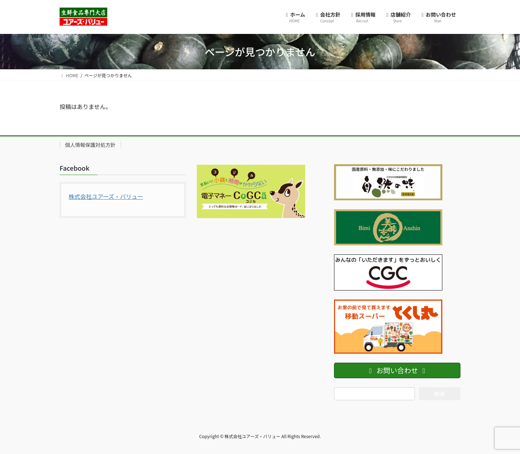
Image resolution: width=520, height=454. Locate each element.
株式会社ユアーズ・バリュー (106, 196)
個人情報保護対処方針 (90, 144)
